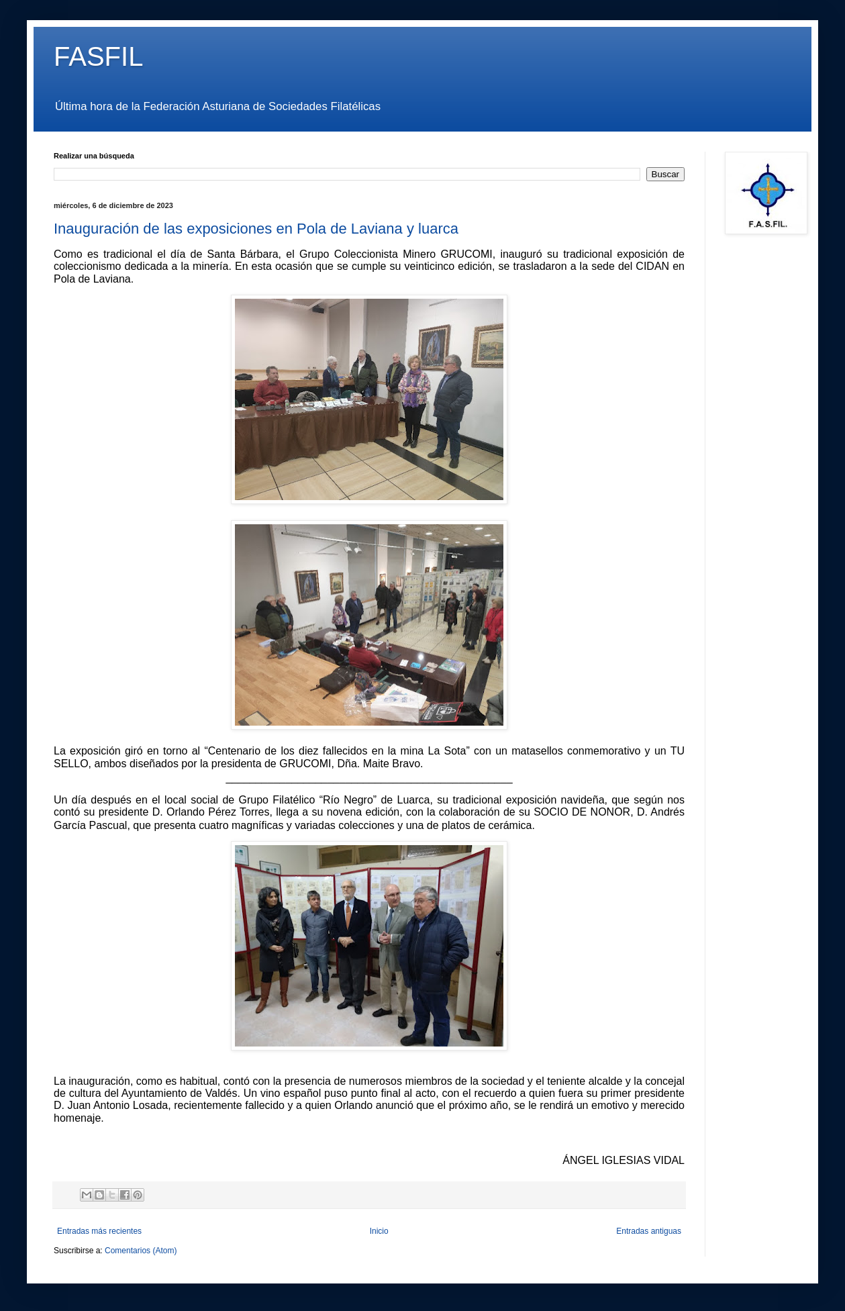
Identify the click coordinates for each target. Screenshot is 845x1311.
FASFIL (98, 56)
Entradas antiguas (648, 1231)
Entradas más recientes (99, 1231)
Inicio (379, 1231)
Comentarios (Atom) (141, 1250)
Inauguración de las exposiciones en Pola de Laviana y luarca (256, 228)
